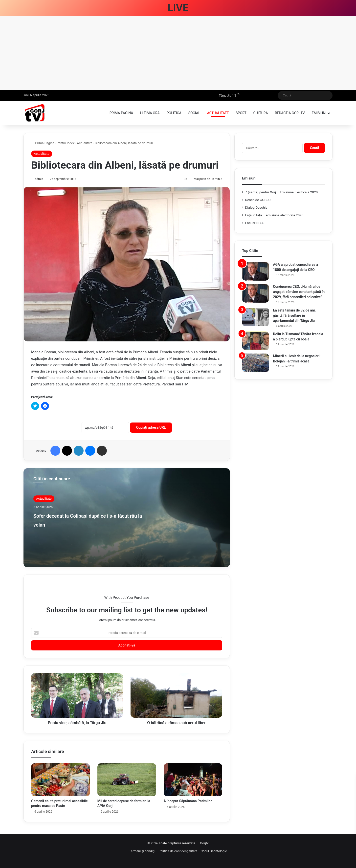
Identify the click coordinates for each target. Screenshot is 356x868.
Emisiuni (319, 113)
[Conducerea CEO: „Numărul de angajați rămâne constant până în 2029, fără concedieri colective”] (255, 293)
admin (39, 179)
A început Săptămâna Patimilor (188, 801)
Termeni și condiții (142, 851)
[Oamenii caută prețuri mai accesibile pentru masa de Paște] (60, 779)
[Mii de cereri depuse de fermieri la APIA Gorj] (126, 779)
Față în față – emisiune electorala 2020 (274, 215)
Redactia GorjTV (290, 113)
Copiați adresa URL (151, 427)
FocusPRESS (254, 223)
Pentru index (65, 143)
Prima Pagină (42, 143)
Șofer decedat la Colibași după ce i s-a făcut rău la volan (88, 519)
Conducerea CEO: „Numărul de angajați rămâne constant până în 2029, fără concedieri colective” (299, 292)
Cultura (260, 113)
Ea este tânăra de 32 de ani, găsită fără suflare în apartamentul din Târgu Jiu (294, 315)
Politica (174, 113)
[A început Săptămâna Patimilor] (193, 779)
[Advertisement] (178, 53)
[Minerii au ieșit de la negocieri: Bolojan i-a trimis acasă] (255, 363)
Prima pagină (121, 113)
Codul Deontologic (214, 851)
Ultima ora (149, 113)
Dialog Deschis (256, 207)
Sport (241, 113)
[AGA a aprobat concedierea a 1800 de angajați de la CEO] (255, 271)
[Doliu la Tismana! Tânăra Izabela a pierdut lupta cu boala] (255, 341)
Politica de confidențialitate (177, 851)
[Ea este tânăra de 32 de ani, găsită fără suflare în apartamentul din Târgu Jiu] (255, 317)
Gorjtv (204, 843)
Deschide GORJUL (258, 200)
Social (194, 113)
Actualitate (218, 113)
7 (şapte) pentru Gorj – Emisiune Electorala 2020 (281, 192)
